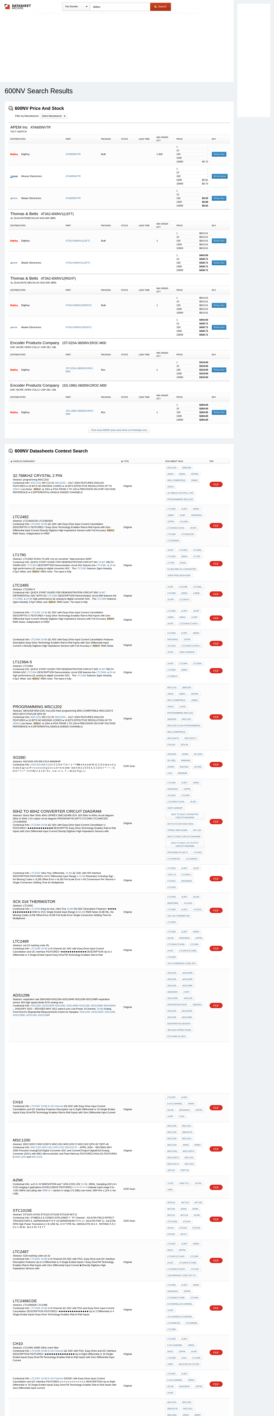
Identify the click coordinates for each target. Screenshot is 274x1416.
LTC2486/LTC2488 (176, 1157)
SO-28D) (171, 715)
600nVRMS (172, 827)
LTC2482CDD (186, 521)
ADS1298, (84, 906)
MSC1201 (47, 1030)
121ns (181, 671)
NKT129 (183, 1090)
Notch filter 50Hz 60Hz (180, 761)
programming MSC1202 (180, 493)
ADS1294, (35, 906)
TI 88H (170, 1307)
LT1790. (195, 539)
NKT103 (184, 1080)
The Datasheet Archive (18, 6)
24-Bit (29, 576)
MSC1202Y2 (196, 691)
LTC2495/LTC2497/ (176, 1134)
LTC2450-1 (185, 803)
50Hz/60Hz (194, 506)
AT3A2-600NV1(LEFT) (78, 240)
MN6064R (184, 715)
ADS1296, (60, 906)
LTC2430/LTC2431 (176, 516)
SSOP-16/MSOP (175, 622)
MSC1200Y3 (173, 1039)
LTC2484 (35, 610)
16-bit (112, 546)
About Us (207, 1403)
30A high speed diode (179, 926)
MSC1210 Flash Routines (181, 1265)
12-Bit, (84, 1061)
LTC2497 (35, 996)
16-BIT (102, 543)
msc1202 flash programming (183, 686)
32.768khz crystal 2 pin (180, 488)
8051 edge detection (179, 1288)
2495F (170, 1205)
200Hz (16, 485)
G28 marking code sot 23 (181, 1139)
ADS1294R (48, 906)
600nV (170, 473)
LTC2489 (35, 860)
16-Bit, (170, 599)
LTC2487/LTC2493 (176, 1123)
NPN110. (80, 1094)
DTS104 (186, 1095)
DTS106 (183, 1100)
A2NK (170, 1067)
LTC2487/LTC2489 (186, 862)
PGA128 (187, 696)
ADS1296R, (19, 915)
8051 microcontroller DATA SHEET (185, 1295)
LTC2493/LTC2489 (176, 857)
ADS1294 (171, 911)
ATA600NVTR (73, 154)
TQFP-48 (183, 1049)
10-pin (170, 577)
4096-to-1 (47, 1068)
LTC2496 (171, 1200)
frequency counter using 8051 (185, 1302)
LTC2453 (171, 813)
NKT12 (170, 1105)
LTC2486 (35, 1162)
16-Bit (44, 512)
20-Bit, (192, 516)
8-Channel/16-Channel (179, 1162)
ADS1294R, (97, 912)
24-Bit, (183, 832)
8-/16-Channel (55, 996)
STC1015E (172, 1095)
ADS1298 (171, 916)
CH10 (180, 1006)
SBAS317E (71, 1030)
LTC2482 (35, 512)
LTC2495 (35, 1194)
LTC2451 (171, 808)
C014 (195, 720)
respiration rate (177, 906)
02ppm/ (182, 473)
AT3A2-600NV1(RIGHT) (79, 305)
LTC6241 (195, 832)
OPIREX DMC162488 (177, 766)
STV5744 (67, 1327)
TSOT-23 (171, 803)
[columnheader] (64, 461)
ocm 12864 (172, 1283)
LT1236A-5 (183, 577)
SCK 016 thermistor (178, 838)
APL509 (184, 720)
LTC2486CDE (173, 1172)
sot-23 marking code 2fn (181, 872)
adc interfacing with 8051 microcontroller (185, 1258)
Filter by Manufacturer (27, 116)
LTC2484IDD (190, 790)
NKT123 (171, 1090)
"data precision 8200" (179, 554)
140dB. (194, 572)
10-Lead (183, 511)
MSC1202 (35, 478)
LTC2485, (18, 576)
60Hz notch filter (188, 1205)
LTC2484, (101, 641)
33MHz (193, 478)
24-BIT (102, 570)
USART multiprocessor (180, 1312)
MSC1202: (172, 1029)
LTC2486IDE (190, 1172)
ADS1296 (187, 901)
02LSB (81, 832)
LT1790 (170, 544)
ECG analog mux (176, 931)
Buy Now (219, 154)
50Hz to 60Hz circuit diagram (183, 771)
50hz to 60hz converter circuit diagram (185, 754)
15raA (184, 710)
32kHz (170, 483)
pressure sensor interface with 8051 (185, 1272)
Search (160, 6)
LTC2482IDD (173, 526)
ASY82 (197, 1095)
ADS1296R (72, 906)
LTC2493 (193, 857)
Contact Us (193, 1403)
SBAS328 (60, 478)
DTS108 (195, 1100)
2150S (49, 717)
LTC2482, (101, 546)
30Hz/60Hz (185, 808)
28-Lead (196, 710)
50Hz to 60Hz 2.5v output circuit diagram (185, 778)
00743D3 (185, 1328)
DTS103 (171, 1100)
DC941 (182, 544)
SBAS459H (109, 906)
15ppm (170, 511)
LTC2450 (35, 828)
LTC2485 (53, 573)
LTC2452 (35, 800)
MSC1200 (35, 1030)
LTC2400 (171, 743)
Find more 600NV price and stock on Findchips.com (119, 430)
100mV (170, 506)
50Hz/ (170, 1118)
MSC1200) (172, 1034)
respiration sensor (178, 921)
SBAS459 (196, 906)
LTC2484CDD (173, 790)
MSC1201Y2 (173, 1044)
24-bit (112, 641)
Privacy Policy (100, 1403)
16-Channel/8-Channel (179, 1167)
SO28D (197, 715)
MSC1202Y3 (173, 696)
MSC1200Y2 (187, 1034)
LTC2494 (193, 1157)
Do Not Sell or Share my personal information (135, 1403)
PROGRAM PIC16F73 (177, 785)
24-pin (196, 1062)
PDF (216, 480)
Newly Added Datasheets (75, 1403)
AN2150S (35, 717)
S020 (196, 1328)
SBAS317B (59, 1276)
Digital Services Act (173, 1403)
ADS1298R (97, 906)
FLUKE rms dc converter (181, 549)
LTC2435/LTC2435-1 (188, 599)
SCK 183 (196, 766)
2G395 (195, 1090)
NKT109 (171, 1085)
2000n (182, 1085)
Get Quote (220, 176)
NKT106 (196, 1080)
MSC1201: (37, 1039)
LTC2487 (35, 1124)
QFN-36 (171, 701)
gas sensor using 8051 (180, 1278)
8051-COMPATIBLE (176, 478)
